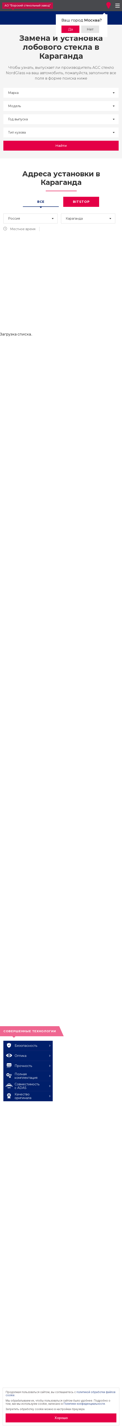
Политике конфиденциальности (84, 1403)
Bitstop (81, 202)
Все (40, 202)
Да (70, 29)
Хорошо (61, 1418)
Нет (90, 29)
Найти (61, 145)
